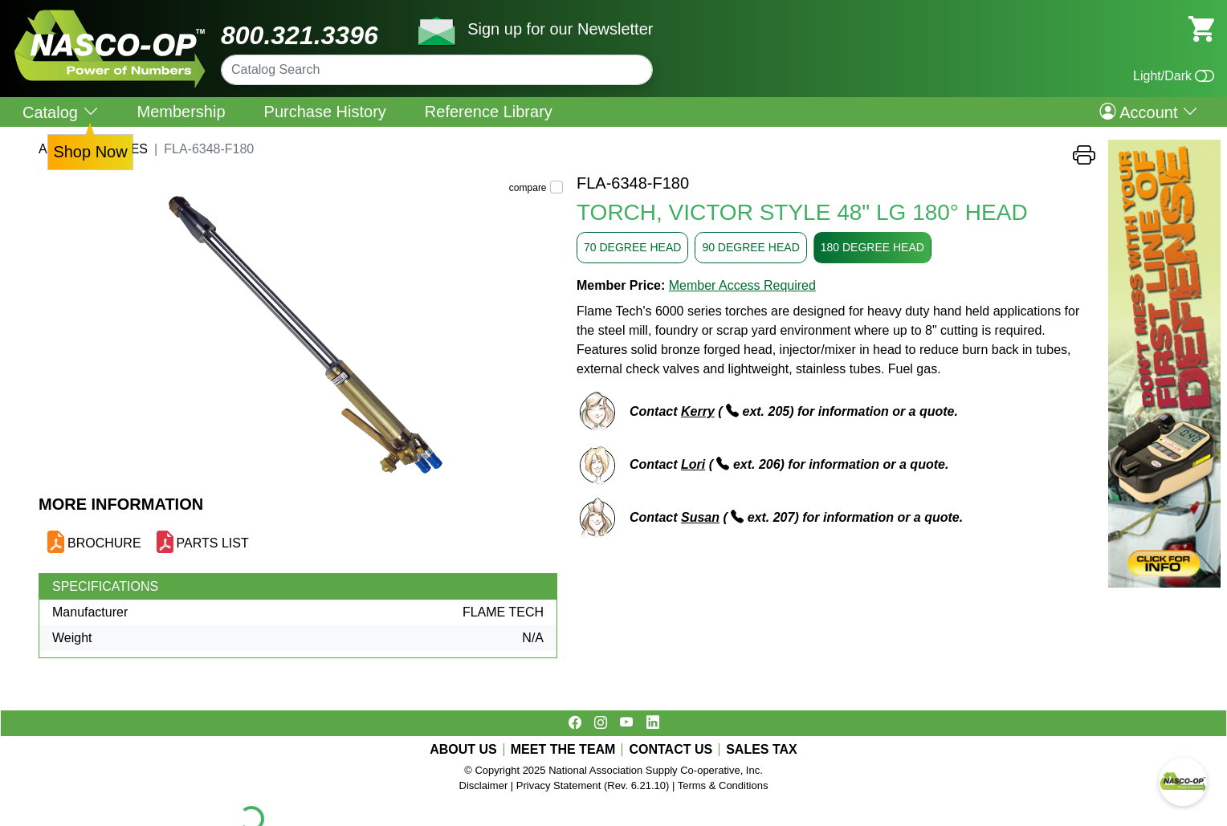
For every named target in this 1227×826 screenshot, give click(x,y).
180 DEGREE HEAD (872, 247)
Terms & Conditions (723, 785)
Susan (700, 517)
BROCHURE (104, 543)
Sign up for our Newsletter (560, 29)
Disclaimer (483, 785)
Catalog (60, 112)
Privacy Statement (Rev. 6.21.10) (593, 785)
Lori (693, 464)
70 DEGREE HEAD (632, 247)
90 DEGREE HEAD (750, 247)
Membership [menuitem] (181, 112)
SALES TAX (761, 749)
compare (528, 187)
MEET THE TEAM (563, 749)
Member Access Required (742, 285)
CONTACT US (670, 749)
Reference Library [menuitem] (488, 112)
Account (1148, 112)
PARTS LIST (213, 543)
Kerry (698, 411)
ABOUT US (463, 749)
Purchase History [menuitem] (325, 112)
